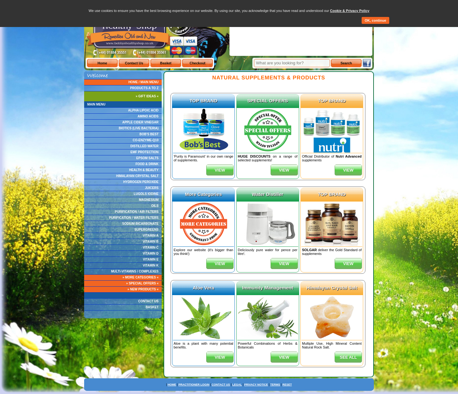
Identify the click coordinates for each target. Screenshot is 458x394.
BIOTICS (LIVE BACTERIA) (139, 128)
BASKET (152, 307)
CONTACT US (148, 301)
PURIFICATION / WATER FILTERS (134, 217)
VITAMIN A (151, 235)
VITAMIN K (151, 265)
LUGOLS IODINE (146, 194)
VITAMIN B (151, 241)
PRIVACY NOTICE (256, 384)
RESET (287, 384)
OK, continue (375, 20)
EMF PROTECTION (145, 152)
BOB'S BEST (149, 134)
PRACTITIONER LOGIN (193, 384)
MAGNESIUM (149, 200)
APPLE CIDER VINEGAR (140, 122)
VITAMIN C (151, 247)
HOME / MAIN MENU (143, 82)
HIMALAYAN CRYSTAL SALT (137, 176)
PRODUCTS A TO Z (144, 88)
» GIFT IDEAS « (147, 96)
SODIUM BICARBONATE (140, 223)
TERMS (275, 384)
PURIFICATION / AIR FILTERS (137, 211)
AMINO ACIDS (148, 116)
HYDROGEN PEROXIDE (141, 182)
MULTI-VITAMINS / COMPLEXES (135, 271)
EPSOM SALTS (147, 158)
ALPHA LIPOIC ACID (143, 110)
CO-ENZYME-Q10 (146, 140)
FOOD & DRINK (147, 164)
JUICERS (152, 188)
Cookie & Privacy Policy (349, 11)
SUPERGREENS (146, 229)
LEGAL (237, 384)
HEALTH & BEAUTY (144, 170)
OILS (155, 206)
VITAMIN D (151, 253)
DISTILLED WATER (144, 146)
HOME (172, 384)
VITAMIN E (151, 259)
